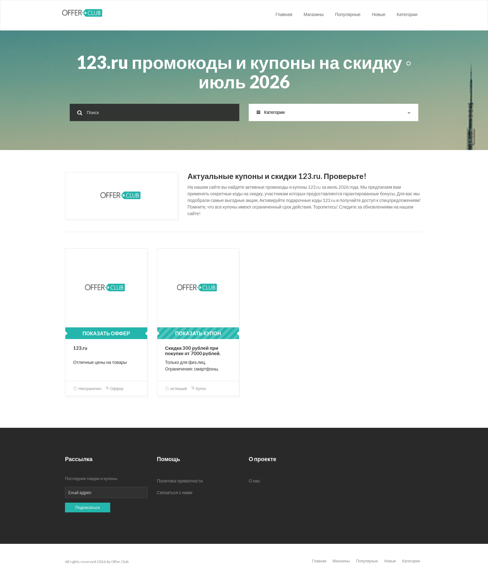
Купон (198, 388)
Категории (407, 14)
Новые (378, 14)
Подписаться (87, 507)
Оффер (114, 388)
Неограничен (87, 388)
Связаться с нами (174, 492)
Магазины (314, 14)
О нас (254, 480)
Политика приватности (180, 480)
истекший (176, 388)
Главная (284, 14)
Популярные (348, 14)
